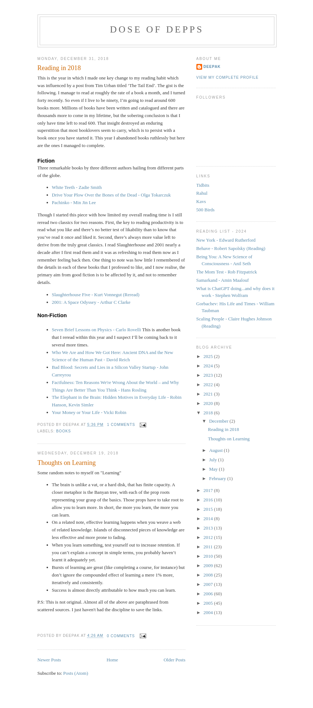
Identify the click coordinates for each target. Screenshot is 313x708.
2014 (209, 518)
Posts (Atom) (75, 673)
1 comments (121, 425)
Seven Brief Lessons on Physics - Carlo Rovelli (96, 329)
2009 (209, 565)
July (213, 459)
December (219, 421)
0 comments (121, 636)
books (63, 431)
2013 (209, 528)
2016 (209, 499)
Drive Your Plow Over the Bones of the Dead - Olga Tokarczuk (111, 195)
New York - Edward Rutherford (226, 240)
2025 (209, 356)
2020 (209, 403)
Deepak (212, 67)
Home (112, 659)
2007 (209, 584)
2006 (209, 593)
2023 (209, 375)
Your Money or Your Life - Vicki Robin (89, 412)
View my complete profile (227, 77)
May (214, 469)
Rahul (202, 193)
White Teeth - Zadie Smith (77, 187)
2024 (209, 365)
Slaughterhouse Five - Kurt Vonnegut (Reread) (96, 294)
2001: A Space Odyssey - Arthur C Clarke (91, 302)
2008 (209, 575)
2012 (209, 537)
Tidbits (202, 185)
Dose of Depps (157, 29)
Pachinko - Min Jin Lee (74, 202)
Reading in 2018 (59, 68)
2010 (209, 556)
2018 (209, 412)
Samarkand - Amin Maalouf (222, 280)
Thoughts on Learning (67, 462)
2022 (209, 384)
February (218, 478)
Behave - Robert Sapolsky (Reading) (230, 248)
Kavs (201, 201)
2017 (209, 490)
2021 (209, 394)
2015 (209, 509)
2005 (209, 603)
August (216, 450)
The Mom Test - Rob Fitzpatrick (226, 272)
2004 (209, 612)
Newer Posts (49, 659)
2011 (209, 546)
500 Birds (205, 209)
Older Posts (174, 659)
